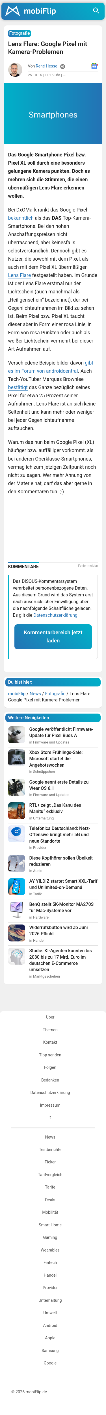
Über (50, 1017)
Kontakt (50, 1042)
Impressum (50, 1105)
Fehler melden (88, 566)
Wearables (50, 1250)
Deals (50, 1200)
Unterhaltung (50, 1300)
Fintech (50, 1262)
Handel (50, 1275)
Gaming (50, 1237)
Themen (50, 1030)
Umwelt (50, 1313)
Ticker (50, 1162)
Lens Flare (19, 275)
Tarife (50, 1187)
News (50, 1137)
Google (50, 1363)
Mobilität (50, 1212)
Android (50, 1325)
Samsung (50, 1350)
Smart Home (50, 1225)
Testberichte (50, 1149)
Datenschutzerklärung (55, 615)
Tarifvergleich (50, 1174)
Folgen (50, 1067)
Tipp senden (50, 1055)
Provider (50, 1287)
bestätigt (18, 387)
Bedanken (50, 1080)
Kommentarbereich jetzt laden (53, 636)
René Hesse (46, 66)
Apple (50, 1338)
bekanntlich (21, 218)
